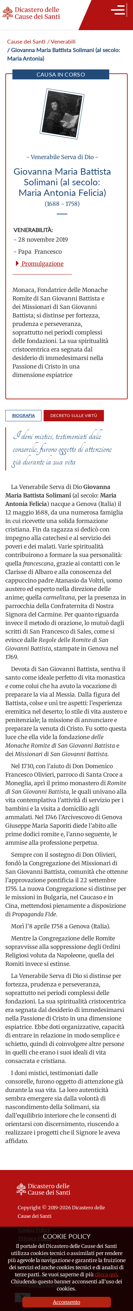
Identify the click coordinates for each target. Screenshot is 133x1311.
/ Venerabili (61, 41)
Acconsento (66, 1302)
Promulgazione (39, 263)
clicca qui (106, 1274)
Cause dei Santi (26, 41)
